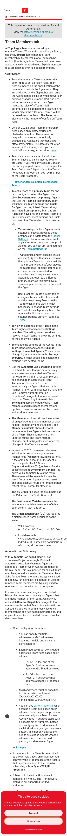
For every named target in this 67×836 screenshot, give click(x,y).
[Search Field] (15, 10)
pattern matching (44, 705)
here (53, 150)
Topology (13, 16)
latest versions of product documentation (39, 33)
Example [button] (19, 747)
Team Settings (34, 249)
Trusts (22, 320)
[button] (25, 10)
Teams (21, 16)
